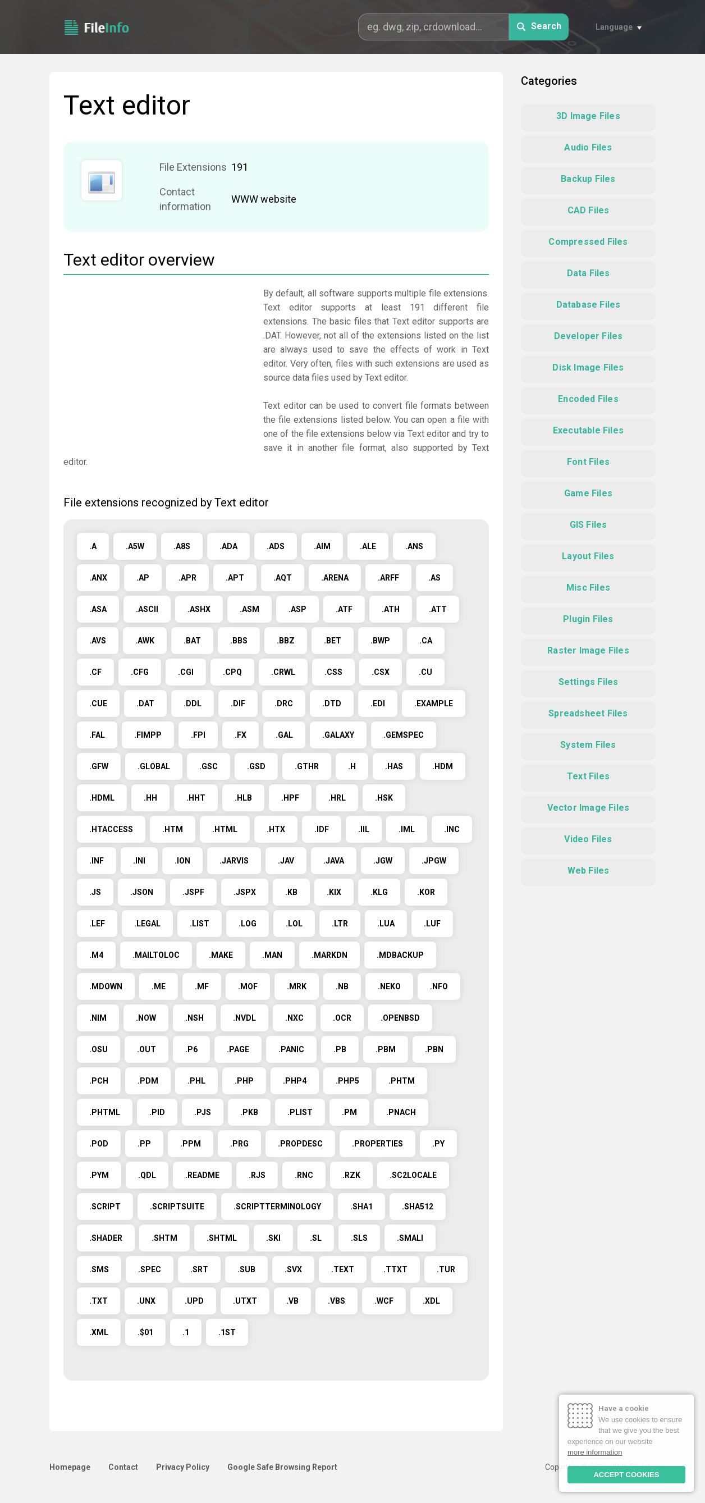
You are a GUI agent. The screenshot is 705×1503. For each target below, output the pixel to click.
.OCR (342, 1017)
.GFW (98, 766)
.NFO (439, 986)
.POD (98, 1143)
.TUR (446, 1269)
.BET (332, 640)
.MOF (248, 986)
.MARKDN (329, 955)
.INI (139, 860)
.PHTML (104, 1112)
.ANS (414, 546)
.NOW (146, 1017)
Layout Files (588, 556)
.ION (182, 860)
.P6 (191, 1049)
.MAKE (221, 955)
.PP (144, 1143)
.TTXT (395, 1269)
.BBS (239, 640)
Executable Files (588, 430)
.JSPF (193, 892)
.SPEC (149, 1269)
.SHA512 (417, 1206)
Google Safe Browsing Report (282, 1467)
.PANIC (291, 1049)
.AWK (144, 640)
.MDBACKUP (400, 955)
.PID (157, 1112)
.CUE (98, 703)
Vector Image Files (588, 807)
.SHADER (105, 1238)
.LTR (340, 923)
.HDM (442, 766)
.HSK (384, 797)
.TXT (98, 1300)
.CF (95, 672)
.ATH (391, 609)
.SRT (199, 1269)
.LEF (97, 923)
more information (594, 1452)
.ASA (98, 609)
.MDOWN (105, 986)
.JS (95, 892)
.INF (96, 860)
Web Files (588, 870)
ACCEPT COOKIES (626, 1474)
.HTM (172, 829)
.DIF (238, 703)
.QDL (147, 1175)
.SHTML (222, 1238)
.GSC (208, 766)
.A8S (181, 546)
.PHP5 (347, 1080)
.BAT (192, 640)
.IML (407, 829)
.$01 (145, 1332)
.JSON (141, 892)
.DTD (331, 703)
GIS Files (588, 524)
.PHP (244, 1080)
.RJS (257, 1175)
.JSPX (245, 892)
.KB (291, 892)
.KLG (379, 892)
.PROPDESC (300, 1143)
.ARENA (335, 577)
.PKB (249, 1112)
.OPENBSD (400, 1017)
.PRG (239, 1143)
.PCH (98, 1080)
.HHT (195, 797)
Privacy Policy (182, 1467)
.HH (150, 797)
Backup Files (588, 178)
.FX (240, 734)
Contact (123, 1467)
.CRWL (283, 672)
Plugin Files (588, 619)
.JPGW (434, 860)
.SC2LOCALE (413, 1175)
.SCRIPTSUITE (177, 1206)
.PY (438, 1143)
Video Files (588, 839)
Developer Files (588, 336)
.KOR (426, 892)
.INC (452, 829)
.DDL (193, 703)
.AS (434, 577)
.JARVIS (234, 860)
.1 (185, 1332)
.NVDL (244, 1017)
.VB (292, 1300)
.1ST (227, 1332)
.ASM (249, 609)
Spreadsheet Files (588, 713)
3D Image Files (588, 116)
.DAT (145, 703)
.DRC (283, 703)
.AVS (97, 640)
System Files (588, 744)
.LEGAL (147, 923)
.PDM (148, 1080)
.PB (339, 1049)
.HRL (337, 797)
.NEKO (389, 986)
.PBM (386, 1049)
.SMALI (410, 1238)
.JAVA (333, 860)
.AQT (282, 577)
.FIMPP (148, 734)
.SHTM (164, 1238)
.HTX (276, 829)
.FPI (198, 734)
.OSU (98, 1049)
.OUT (146, 1049)
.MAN (272, 955)
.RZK (351, 1175)
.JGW (382, 860)
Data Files (588, 273)
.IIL (363, 829)
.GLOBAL (154, 766)
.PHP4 (294, 1080)
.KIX (334, 892)
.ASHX (198, 609)
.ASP (297, 609)
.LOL (294, 923)
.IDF (321, 829)
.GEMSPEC (403, 734)
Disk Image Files (588, 367)
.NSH (194, 1017)
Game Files (588, 493)
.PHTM (401, 1080)
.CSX (381, 672)
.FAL (97, 734)
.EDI (377, 703)
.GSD (256, 766)
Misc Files (588, 587)
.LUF (432, 923)
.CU (425, 672)
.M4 (96, 955)
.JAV (286, 860)
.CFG (140, 672)
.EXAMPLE (433, 703)
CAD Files (588, 210)
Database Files (588, 304)
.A (93, 546)
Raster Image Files (588, 650)
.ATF (344, 609)
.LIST (199, 923)
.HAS (394, 766)
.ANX (98, 577)
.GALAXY (338, 734)
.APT (235, 577)
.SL (316, 1238)
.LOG (248, 923)
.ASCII (147, 609)
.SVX (293, 1269)
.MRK (296, 986)
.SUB (246, 1269)
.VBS (336, 1300)
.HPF (290, 797)
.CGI (186, 672)
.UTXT (245, 1300)
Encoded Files (588, 399)
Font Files (588, 461)
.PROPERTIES (377, 1143)
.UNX (146, 1300)
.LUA (386, 923)
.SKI (273, 1238)
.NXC (294, 1017)
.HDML (102, 797)
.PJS (202, 1112)
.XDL (431, 1300)
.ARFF (388, 577)
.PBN (434, 1049)
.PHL (196, 1080)
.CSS (333, 672)
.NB (342, 986)
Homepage (69, 1467)
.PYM (99, 1175)
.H (352, 766)
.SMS (99, 1269)
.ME (159, 986)
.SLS (359, 1238)
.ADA (228, 546)
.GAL (284, 734)
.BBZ (286, 640)
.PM (349, 1112)
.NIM (98, 1017)
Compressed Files (588, 241)
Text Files (588, 776)
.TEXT (342, 1269)
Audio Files (588, 147)
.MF (202, 986)
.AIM (322, 546)
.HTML (224, 829)
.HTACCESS (111, 829)
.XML (98, 1332)
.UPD (194, 1300)
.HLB (243, 797)
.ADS (276, 546)
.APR (187, 577)
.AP (142, 577)
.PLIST (300, 1112)
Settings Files (588, 682)
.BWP (380, 640)
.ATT (438, 609)
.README (202, 1175)
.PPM (190, 1143)
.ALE (368, 546)
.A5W (135, 546)
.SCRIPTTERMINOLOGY (277, 1206)
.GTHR (307, 766)
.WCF (383, 1300)
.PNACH (401, 1112)
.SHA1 (361, 1206)
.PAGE (238, 1049)
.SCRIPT (105, 1206)
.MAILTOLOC (156, 955)
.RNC (304, 1175)
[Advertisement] (157, 365)
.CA (425, 640)
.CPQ (232, 672)
